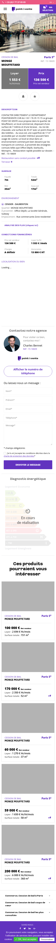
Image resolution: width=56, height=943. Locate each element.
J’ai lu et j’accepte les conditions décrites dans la (27, 454)
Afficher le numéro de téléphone (28, 371)
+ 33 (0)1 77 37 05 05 (15, 2)
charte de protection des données (19, 456)
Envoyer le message (28, 464)
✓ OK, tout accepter (25, 939)
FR (52, 2)
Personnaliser (47, 939)
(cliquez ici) (31, 225)
